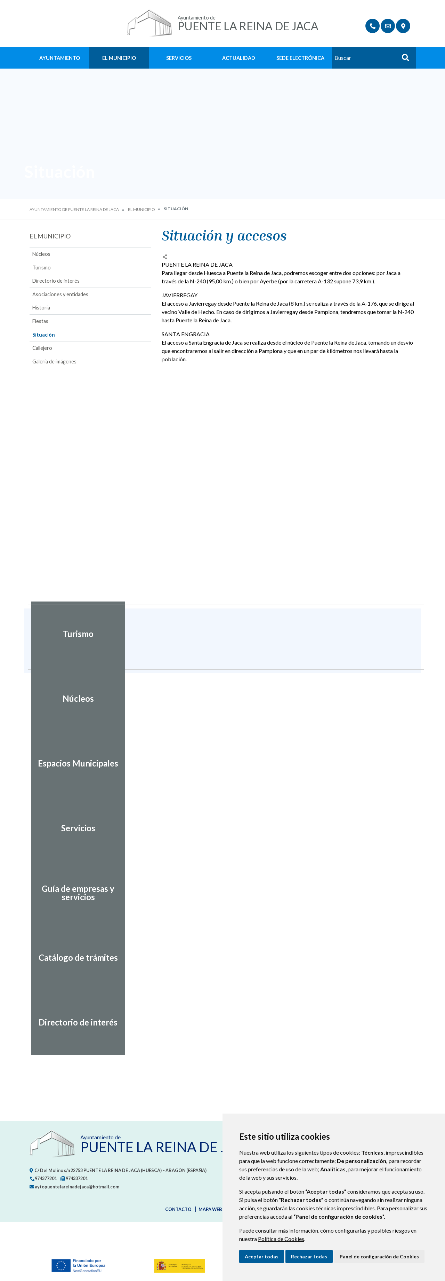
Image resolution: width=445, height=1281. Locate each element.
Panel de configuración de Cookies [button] (379, 1256)
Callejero (42, 348)
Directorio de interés (56, 281)
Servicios (179, 58)
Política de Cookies (281, 1238)
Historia (41, 308)
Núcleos (41, 254)
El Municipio (119, 58)
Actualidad (238, 58)
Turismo (41, 267)
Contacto (178, 1209)
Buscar (403, 59)
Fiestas (40, 321)
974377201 (43, 1178)
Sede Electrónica (300, 58)
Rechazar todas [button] (309, 1256)
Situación (43, 335)
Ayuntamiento (59, 58)
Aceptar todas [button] (261, 1256)
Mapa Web (210, 1209)
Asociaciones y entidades (60, 294)
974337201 (74, 1178)
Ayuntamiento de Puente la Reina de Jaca (74, 209)
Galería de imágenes (54, 361)
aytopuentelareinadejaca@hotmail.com (74, 1186)
